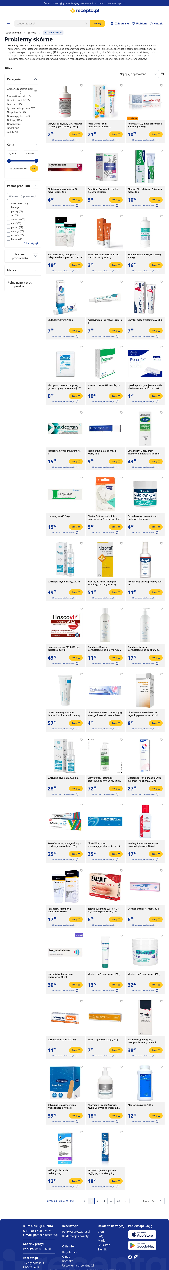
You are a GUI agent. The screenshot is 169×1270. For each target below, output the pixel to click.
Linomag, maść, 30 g (59, 516)
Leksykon (104, 1245)
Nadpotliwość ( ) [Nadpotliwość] (16, 112)
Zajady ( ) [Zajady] (12, 132)
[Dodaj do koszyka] (76, 134)
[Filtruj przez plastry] (15, 211)
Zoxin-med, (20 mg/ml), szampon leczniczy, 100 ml (142, 1041)
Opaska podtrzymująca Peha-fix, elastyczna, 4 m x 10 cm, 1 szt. (145, 387)
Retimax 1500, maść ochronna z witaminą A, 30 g (145, 125)
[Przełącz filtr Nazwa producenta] (22, 256)
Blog (101, 1231)
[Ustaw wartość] (34, 168)
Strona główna (13, 32)
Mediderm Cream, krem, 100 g (104, 974)
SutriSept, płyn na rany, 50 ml (63, 777)
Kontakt (67, 1261)
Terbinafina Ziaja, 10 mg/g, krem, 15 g (102, 452)
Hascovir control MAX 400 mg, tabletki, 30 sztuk (64, 648)
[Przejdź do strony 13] (111, 1201)
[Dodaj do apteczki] (81, 85)
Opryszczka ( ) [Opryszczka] (15, 124)
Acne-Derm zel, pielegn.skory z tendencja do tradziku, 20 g (64, 845)
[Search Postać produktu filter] (22, 196)
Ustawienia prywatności (78, 1265)
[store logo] (84, 10)
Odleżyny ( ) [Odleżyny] (15, 120)
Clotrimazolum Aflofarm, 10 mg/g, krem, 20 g (63, 190)
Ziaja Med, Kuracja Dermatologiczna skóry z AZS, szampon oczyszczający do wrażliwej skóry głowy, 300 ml (104, 648)
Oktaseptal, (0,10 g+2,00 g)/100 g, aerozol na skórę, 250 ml (144, 779)
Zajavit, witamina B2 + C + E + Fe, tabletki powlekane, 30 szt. (104, 910)
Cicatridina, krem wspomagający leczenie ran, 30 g (104, 845)
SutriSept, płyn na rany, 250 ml (64, 581)
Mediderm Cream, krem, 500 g (144, 974)
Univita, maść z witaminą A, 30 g (145, 320)
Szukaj (97, 23)
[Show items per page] (157, 1201)
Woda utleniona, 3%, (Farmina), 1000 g (144, 256)
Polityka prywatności (76, 1231)
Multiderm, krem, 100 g (60, 320)
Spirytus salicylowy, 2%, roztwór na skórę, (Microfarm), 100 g (65, 125)
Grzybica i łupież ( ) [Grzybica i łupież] (18, 100)
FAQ (100, 1236)
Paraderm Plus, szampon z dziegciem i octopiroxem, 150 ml (65, 256)
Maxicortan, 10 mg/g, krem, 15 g (64, 452)
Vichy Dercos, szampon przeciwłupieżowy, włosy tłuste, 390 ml (105, 779)
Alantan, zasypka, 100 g (140, 1105)
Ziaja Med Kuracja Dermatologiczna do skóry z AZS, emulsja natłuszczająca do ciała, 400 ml (144, 648)
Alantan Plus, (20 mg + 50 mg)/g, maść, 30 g (145, 190)
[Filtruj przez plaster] (15, 227)
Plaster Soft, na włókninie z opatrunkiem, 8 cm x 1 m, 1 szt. (104, 518)
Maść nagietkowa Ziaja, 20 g (103, 1039)
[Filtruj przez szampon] (16, 219)
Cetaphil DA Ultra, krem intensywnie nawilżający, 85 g (144, 452)
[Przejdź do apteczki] (139, 23)
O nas (66, 1256)
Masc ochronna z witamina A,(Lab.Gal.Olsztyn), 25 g (103, 256)
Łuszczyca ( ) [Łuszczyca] (14, 104)
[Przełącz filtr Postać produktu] (22, 187)
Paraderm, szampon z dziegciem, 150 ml (59, 910)
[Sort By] (138, 74)
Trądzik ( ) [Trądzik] (13, 128)
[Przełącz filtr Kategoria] (22, 81)
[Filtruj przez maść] (14, 223)
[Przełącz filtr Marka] (22, 270)
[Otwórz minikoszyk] (156, 23)
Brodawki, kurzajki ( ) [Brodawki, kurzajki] (19, 96)
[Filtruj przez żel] (13, 215)
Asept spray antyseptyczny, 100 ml (145, 583)
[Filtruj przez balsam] (15, 239)
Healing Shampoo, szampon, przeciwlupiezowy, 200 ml (143, 845)
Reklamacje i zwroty (75, 1236)
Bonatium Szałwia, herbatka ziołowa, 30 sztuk (103, 190)
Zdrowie (32, 32)
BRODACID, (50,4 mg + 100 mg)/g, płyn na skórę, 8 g (102, 1172)
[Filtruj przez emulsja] (15, 231)
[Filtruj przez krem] (14, 207)
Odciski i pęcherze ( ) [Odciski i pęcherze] (18, 116)
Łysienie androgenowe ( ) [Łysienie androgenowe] (21, 108)
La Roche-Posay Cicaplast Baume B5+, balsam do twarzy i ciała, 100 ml (64, 714)
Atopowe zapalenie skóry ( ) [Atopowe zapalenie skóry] (22, 90)
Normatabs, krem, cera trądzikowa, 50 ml (60, 975)
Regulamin (69, 1252)
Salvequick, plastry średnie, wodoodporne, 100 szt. (62, 1106)
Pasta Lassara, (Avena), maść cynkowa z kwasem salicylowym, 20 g (143, 518)
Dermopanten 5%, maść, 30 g (143, 908)
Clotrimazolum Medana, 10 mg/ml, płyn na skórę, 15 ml (143, 714)
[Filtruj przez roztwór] (15, 235)
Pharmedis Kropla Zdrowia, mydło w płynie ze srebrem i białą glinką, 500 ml (103, 1106)
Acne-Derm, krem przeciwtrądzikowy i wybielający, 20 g (98, 125)
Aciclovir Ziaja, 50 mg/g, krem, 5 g (105, 321)
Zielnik (102, 1249)
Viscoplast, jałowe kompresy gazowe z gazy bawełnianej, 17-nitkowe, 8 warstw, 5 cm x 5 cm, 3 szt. (65, 387)
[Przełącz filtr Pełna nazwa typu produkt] (22, 284)
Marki (101, 1240)
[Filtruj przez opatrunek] (17, 203)
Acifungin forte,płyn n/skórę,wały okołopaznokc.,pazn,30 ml (62, 1172)
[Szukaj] (85, 23)
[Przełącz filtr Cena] (22, 146)
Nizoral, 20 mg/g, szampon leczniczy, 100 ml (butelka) (102, 583)
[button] (76, 140)
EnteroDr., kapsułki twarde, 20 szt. (104, 387)
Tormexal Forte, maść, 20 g (62, 1039)
